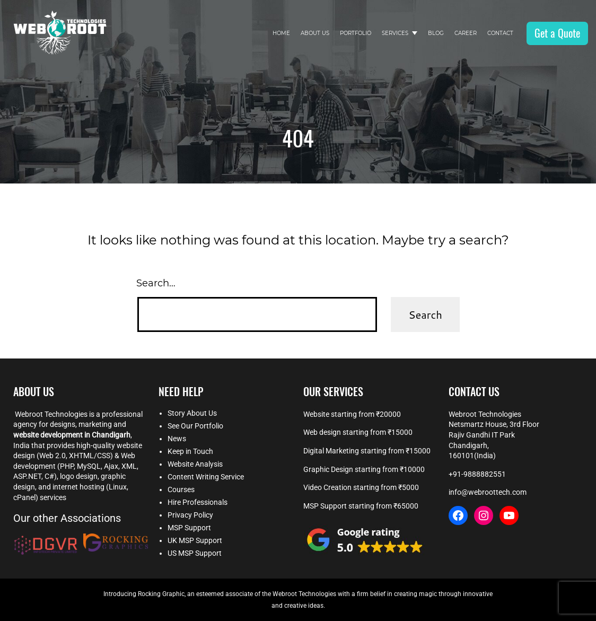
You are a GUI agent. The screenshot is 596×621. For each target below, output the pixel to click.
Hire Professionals (197, 502)
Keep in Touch (190, 451)
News (177, 438)
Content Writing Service (206, 476)
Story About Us (192, 413)
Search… (156, 283)
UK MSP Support (195, 540)
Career (465, 33)
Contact (500, 33)
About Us (315, 33)
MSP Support (189, 527)
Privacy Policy (190, 515)
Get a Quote (557, 33)
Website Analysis (195, 464)
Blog (436, 33)
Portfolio (355, 33)
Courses (181, 489)
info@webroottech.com (488, 492)
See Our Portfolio (195, 426)
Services (395, 33)
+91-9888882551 (477, 474)
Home (281, 33)
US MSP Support (195, 553)
